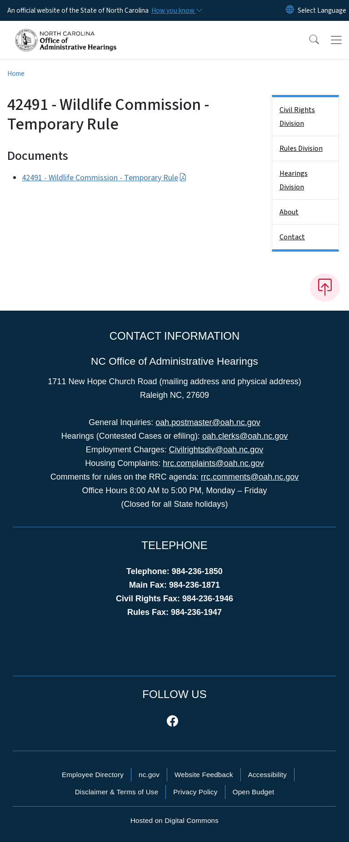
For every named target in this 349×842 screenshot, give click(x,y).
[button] (308, 40)
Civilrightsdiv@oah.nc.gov (216, 449)
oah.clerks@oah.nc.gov (245, 436)
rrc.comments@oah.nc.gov (250, 476)
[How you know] (176, 10)
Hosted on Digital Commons (174, 820)
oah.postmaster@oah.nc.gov (207, 422)
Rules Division (301, 149)
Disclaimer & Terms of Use (117, 792)
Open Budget (253, 792)
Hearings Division (293, 180)
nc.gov (149, 774)
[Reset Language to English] (290, 10)
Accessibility (267, 774)
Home (16, 74)
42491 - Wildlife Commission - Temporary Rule (104, 177)
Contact (292, 237)
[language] (322, 10)
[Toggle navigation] (336, 40)
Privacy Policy (195, 792)
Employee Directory (93, 774)
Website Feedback (203, 774)
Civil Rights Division (297, 117)
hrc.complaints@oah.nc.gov (213, 463)
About (289, 212)
